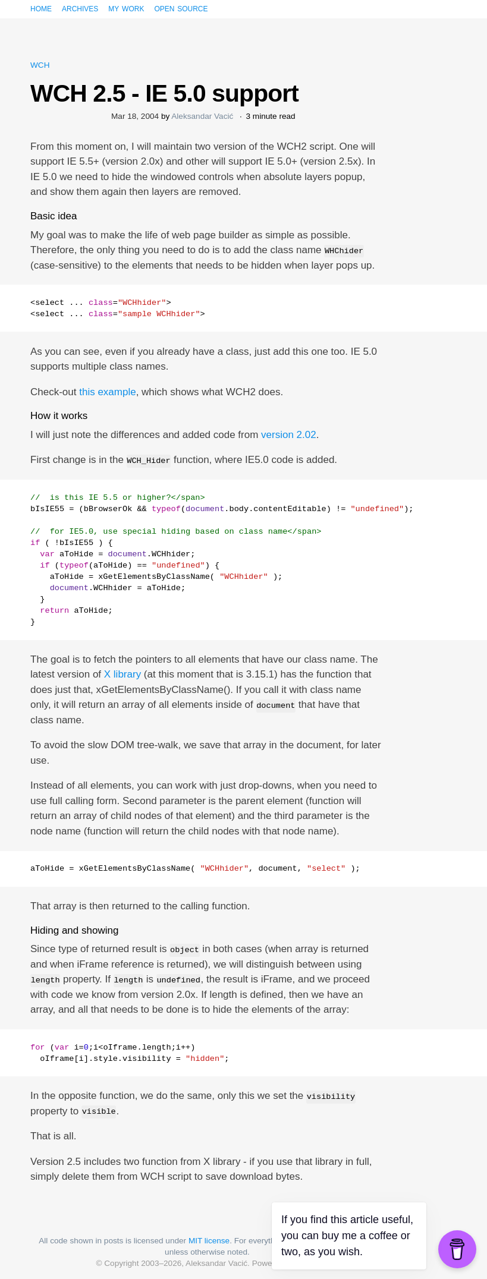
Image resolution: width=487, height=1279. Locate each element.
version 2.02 (288, 434)
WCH (39, 65)
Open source (181, 8)
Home (41, 8)
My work (126, 8)
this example (107, 392)
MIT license (209, 1240)
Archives (80, 8)
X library (122, 674)
